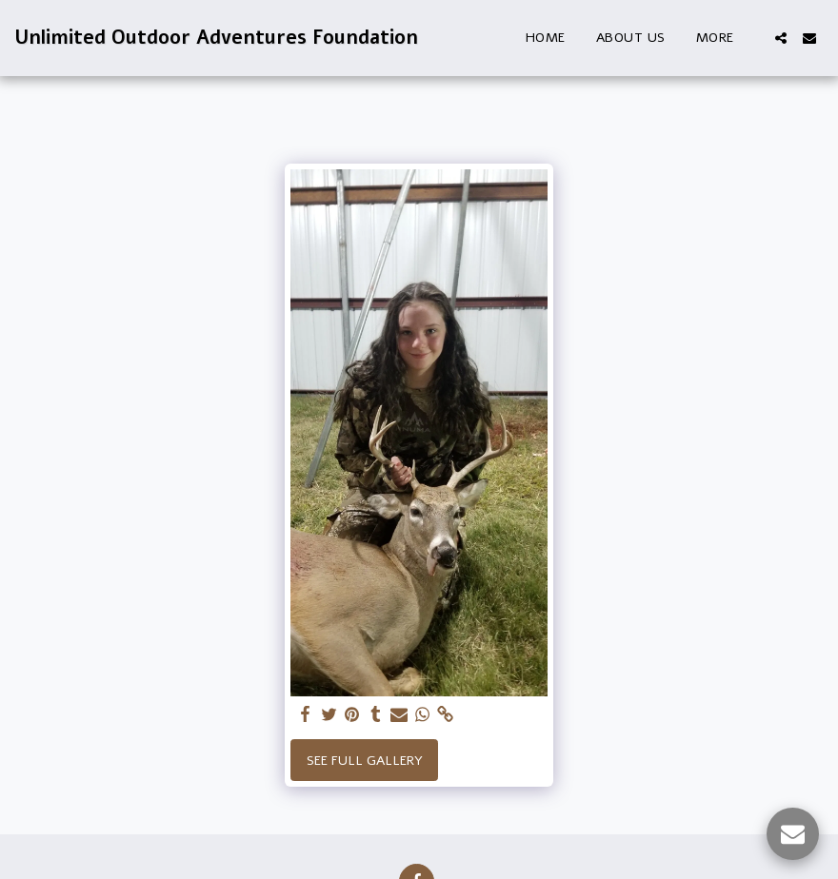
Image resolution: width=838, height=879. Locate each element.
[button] (781, 38)
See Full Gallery (365, 761)
